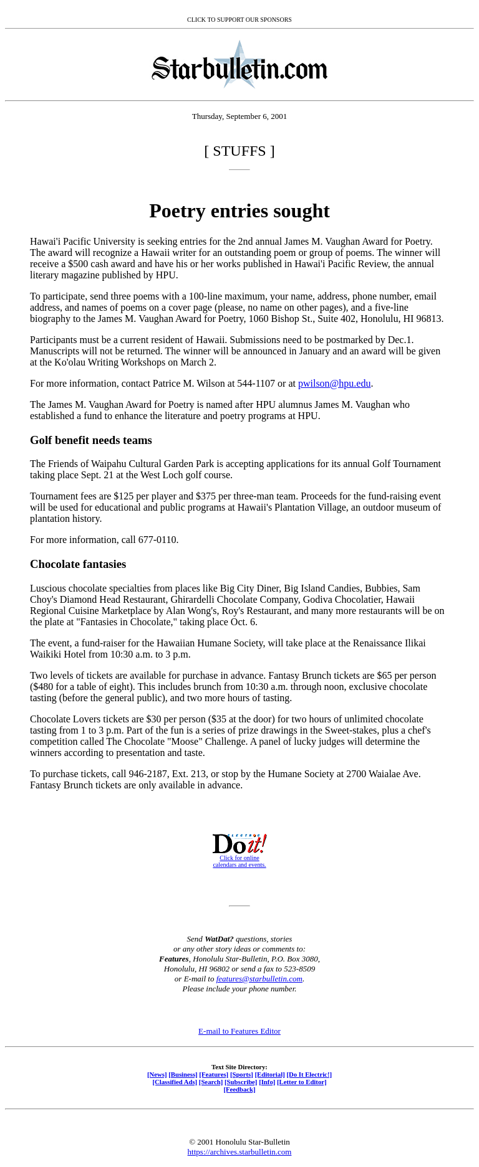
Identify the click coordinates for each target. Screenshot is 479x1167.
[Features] (213, 1074)
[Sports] (241, 1074)
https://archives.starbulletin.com (240, 1151)
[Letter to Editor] (302, 1081)
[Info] (267, 1081)
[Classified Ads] (174, 1081)
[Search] (211, 1081)
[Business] (182, 1074)
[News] (157, 1074)
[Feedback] (239, 1089)
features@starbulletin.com (259, 978)
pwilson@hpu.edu (334, 383)
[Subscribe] (241, 1081)
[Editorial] (269, 1074)
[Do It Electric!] (309, 1074)
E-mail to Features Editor (239, 1031)
